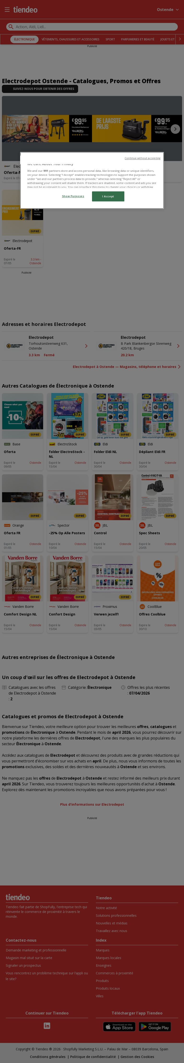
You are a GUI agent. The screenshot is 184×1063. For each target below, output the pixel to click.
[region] (92, 180)
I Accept (108, 196)
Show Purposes (73, 196)
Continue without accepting (142, 158)
